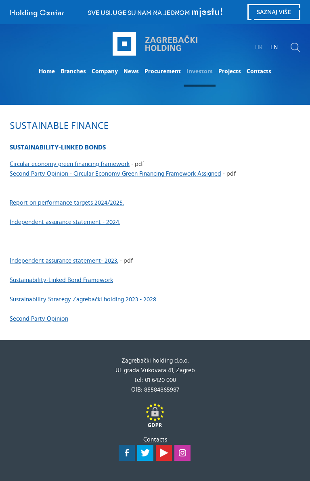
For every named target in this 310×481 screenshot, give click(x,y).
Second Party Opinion (39, 319)
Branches (73, 71)
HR (258, 47)
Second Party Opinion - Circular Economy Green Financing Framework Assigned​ (115, 174)
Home (47, 71)
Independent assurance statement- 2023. (64, 261)
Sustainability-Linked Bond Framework (61, 280)
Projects (229, 71)
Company (105, 71)
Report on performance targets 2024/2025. (67, 203)
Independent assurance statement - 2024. (65, 222)
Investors (199, 71)
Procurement (163, 71)
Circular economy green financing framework (70, 164)
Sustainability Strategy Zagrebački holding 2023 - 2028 (83, 299)
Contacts (259, 71)
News (131, 71)
